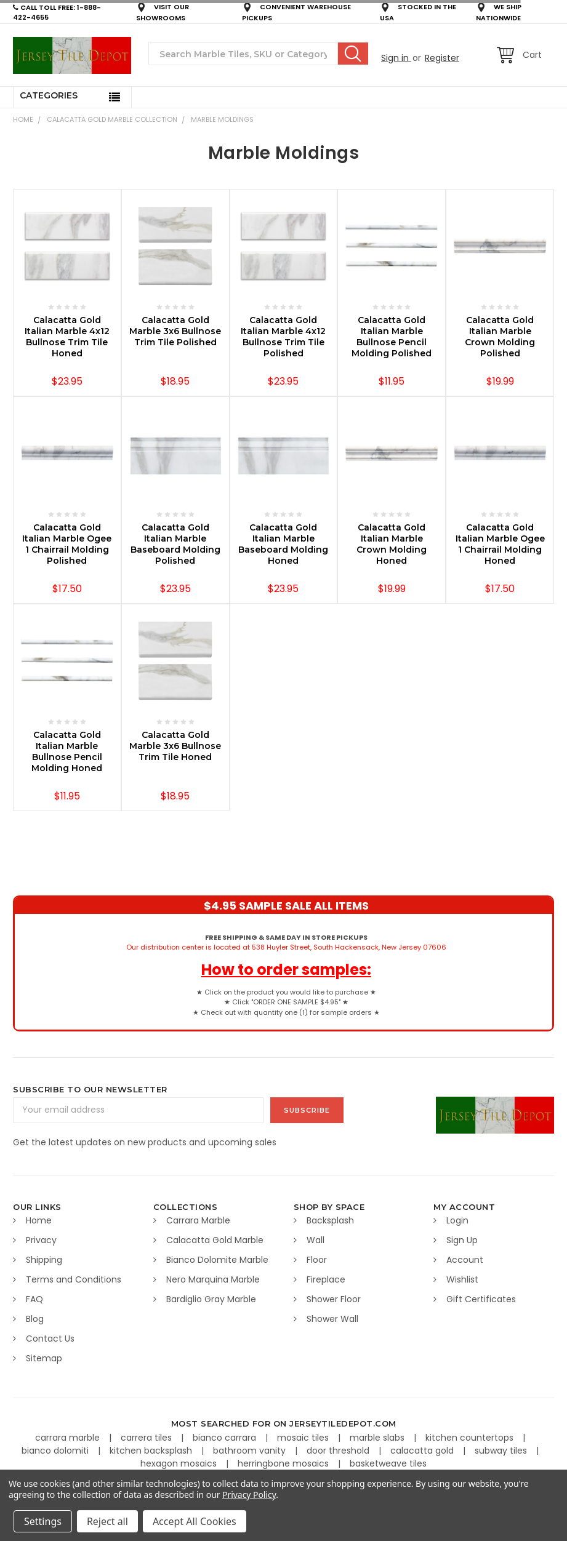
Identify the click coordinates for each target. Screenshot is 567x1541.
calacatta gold (423, 1450)
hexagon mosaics (179, 1463)
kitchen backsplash (152, 1450)
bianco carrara (226, 1437)
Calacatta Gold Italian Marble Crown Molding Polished (500, 336)
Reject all (107, 1521)
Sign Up (462, 1240)
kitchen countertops (470, 1437)
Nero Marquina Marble (213, 1279)
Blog (35, 1319)
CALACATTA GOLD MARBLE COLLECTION (112, 119)
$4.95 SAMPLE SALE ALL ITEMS (286, 905)
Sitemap (44, 1358)
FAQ (34, 1299)
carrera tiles (147, 1437)
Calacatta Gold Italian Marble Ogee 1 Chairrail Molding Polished (66, 544)
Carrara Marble (198, 1220)
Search (353, 53)
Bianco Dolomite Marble (217, 1260)
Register (442, 58)
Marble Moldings (222, 119)
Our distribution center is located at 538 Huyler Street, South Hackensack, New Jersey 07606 (286, 942)
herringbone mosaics (284, 1463)
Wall (315, 1240)
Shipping (44, 1260)
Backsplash (330, 1220)
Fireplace (326, 1279)
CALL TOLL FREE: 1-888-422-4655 (57, 12)
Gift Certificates (481, 1299)
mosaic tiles (304, 1437)
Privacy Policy (249, 1494)
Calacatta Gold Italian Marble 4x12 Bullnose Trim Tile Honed (67, 336)
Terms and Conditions (73, 1279)
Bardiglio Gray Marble (211, 1299)
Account (464, 1260)
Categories (49, 95)
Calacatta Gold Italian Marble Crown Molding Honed (391, 544)
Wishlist (462, 1279)
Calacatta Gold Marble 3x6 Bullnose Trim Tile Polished (175, 331)
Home (23, 119)
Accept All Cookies (194, 1521)
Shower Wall (332, 1319)
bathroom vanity (250, 1450)
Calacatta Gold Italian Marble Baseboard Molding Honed (283, 544)
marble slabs (378, 1437)
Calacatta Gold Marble (214, 1240)
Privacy (41, 1240)
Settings (43, 1521)
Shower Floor (334, 1299)
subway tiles (502, 1450)
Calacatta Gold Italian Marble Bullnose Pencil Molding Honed (66, 751)
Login (457, 1220)
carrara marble (68, 1437)
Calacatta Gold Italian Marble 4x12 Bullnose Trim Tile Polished (283, 336)
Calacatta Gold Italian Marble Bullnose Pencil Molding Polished (392, 336)
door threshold (339, 1450)
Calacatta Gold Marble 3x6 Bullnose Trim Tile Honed (175, 745)
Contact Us (50, 1338)
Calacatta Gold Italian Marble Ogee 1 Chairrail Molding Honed (500, 544)
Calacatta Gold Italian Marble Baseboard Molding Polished (175, 544)
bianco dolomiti (56, 1450)
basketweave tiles (388, 1463)
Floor (317, 1260)
